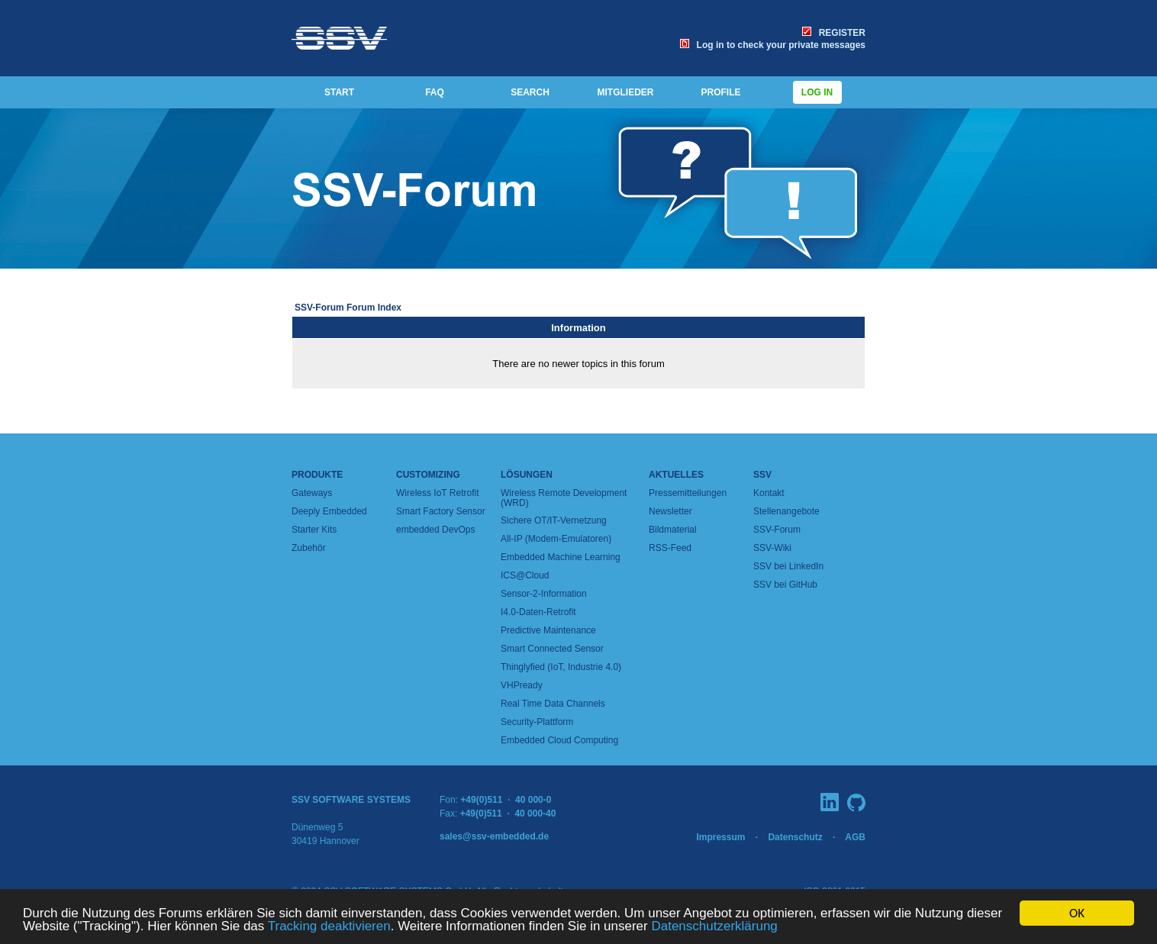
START (339, 92)
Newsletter (670, 511)
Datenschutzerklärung (714, 926)
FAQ (434, 92)
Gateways (312, 493)
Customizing (428, 474)
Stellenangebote (786, 511)
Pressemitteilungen (688, 493)
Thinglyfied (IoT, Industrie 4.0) (561, 667)
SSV (762, 474)
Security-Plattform (537, 722)
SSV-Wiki (772, 548)
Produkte (317, 474)
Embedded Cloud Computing (559, 740)
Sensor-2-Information (544, 593)
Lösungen (527, 474)
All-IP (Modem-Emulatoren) (556, 538)
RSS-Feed (670, 548)
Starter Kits (314, 529)
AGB (855, 837)
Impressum (720, 837)
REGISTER (833, 32)
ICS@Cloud (525, 575)
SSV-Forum (777, 529)
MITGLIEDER (626, 92)
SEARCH (530, 92)
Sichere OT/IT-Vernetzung (554, 520)
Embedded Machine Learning (560, 557)
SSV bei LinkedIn (788, 566)
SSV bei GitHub (785, 584)
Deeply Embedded (329, 511)
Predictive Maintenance (548, 630)
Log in (817, 92)
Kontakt (769, 493)
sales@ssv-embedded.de (494, 836)
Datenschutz (795, 837)
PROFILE (720, 92)
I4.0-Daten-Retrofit (538, 612)
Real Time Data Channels (553, 703)
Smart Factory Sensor (440, 511)
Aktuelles (676, 474)
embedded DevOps (435, 529)
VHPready (522, 685)
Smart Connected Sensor (552, 648)
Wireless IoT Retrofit (437, 493)
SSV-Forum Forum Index (348, 307)
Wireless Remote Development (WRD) (564, 498)
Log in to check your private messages (772, 45)
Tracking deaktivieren (329, 926)
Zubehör (309, 548)
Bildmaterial (673, 529)
